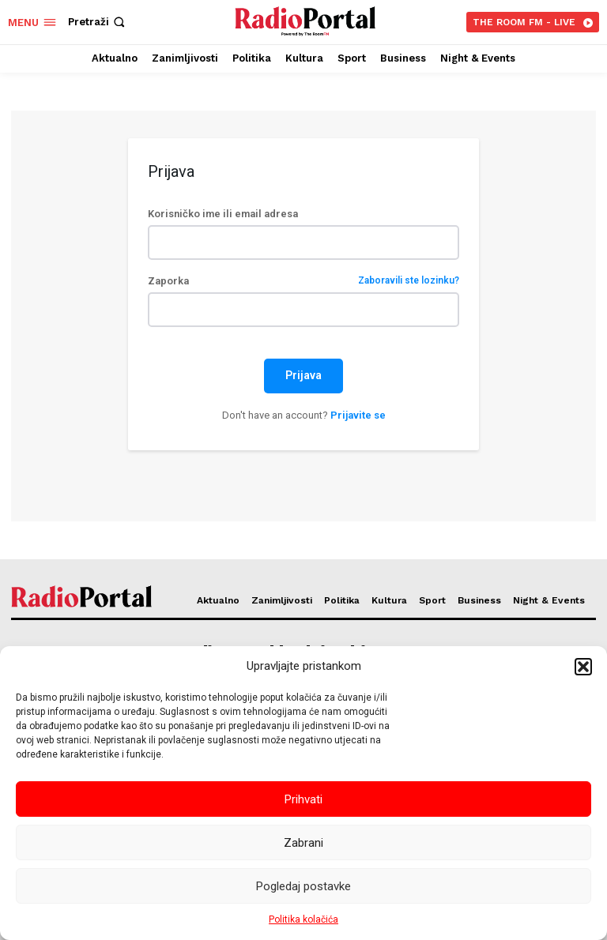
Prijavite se (358, 415)
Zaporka (303, 281)
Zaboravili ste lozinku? (408, 281)
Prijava (303, 375)
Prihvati (303, 799)
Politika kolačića (303, 919)
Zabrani (303, 843)
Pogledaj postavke (303, 886)
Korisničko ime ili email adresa (223, 214)
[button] (583, 667)
